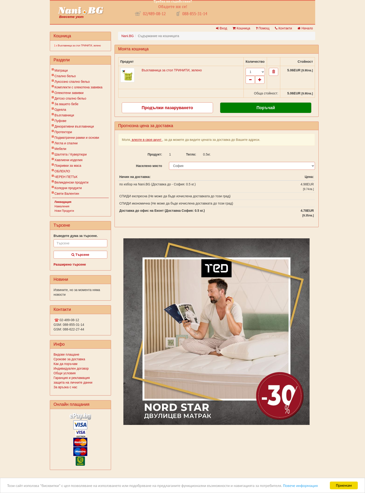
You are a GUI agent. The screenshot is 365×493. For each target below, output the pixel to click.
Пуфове (60, 121)
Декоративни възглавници (74, 126)
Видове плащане (66, 354)
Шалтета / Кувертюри (70, 154)
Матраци (61, 70)
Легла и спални (66, 143)
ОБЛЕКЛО (62, 171)
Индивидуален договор (71, 368)
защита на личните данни (73, 382)
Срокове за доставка (69, 359)
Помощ (263, 28)
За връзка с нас (65, 387)
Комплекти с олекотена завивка (78, 87)
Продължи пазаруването (167, 107)
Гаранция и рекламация (72, 378)
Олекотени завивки (69, 93)
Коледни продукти (68, 188)
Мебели (60, 149)
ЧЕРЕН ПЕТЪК (66, 177)
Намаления (61, 206)
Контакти (283, 28)
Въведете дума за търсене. (76, 236)
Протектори (63, 132)
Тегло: (191, 154)
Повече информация (300, 485)
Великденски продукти (71, 182)
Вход (221, 28)
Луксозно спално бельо (72, 81)
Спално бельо (65, 76)
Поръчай (266, 107)
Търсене (80, 255)
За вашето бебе (66, 104)
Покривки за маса (67, 165)
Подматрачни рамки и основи (76, 137)
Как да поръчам (65, 364)
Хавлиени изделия (68, 160)
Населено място (149, 166)
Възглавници (64, 115)
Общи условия (65, 373)
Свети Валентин (66, 193)
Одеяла (60, 109)
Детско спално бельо (70, 98)
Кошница (241, 28)
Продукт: (155, 154)
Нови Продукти (64, 210)
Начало (305, 28)
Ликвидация (62, 202)
